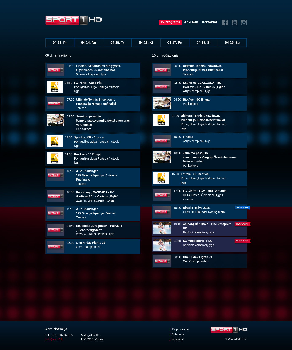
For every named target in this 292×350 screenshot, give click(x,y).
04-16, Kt (146, 42)
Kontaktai (209, 22)
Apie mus (191, 22)
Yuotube (234, 22)
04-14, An (88, 42)
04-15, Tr (117, 42)
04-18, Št (203, 42)
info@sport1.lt (53, 339)
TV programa (170, 22)
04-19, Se (232, 42)
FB (225, 22)
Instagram (244, 22)
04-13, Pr (60, 42)
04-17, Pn (174, 42)
